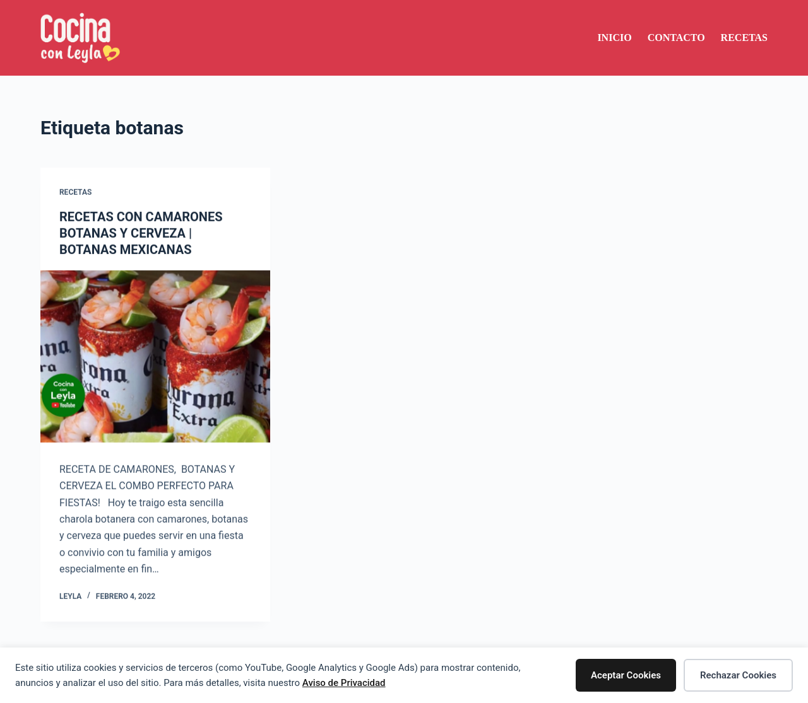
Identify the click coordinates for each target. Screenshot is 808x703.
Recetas (744, 37)
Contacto (676, 37)
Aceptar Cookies (626, 675)
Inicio (614, 37)
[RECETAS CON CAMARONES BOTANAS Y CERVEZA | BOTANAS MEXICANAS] (155, 357)
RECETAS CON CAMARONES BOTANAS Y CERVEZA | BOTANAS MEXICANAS (141, 234)
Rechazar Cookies (738, 675)
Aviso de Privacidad (344, 682)
